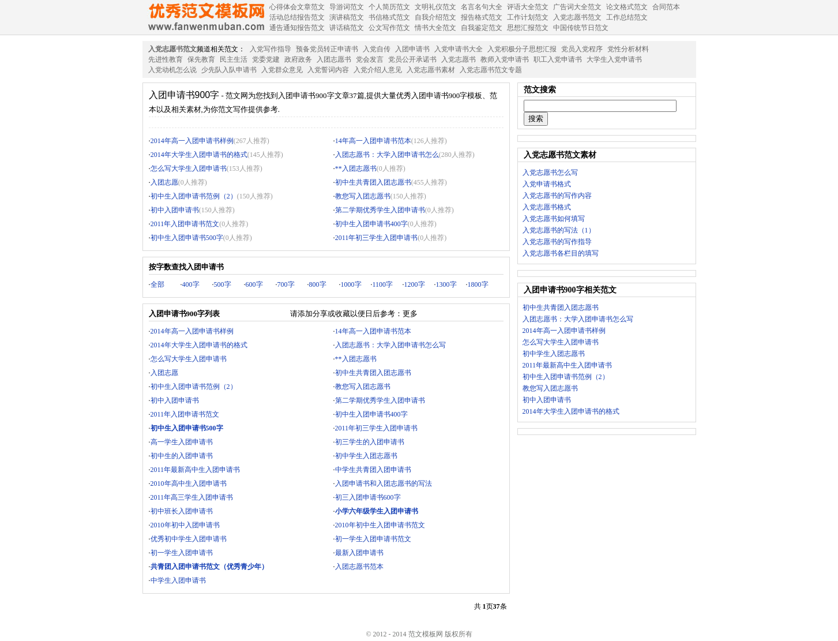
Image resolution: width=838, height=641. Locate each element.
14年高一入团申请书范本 (373, 141)
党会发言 (370, 59)
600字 (254, 284)
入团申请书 (412, 49)
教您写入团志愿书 (362, 196)
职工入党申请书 (557, 59)
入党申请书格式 (547, 184)
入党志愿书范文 (172, 49)
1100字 (383, 284)
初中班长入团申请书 (182, 511)
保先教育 (201, 59)
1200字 (414, 284)
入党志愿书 (458, 59)
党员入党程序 (582, 49)
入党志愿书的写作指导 (557, 242)
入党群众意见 (282, 70)
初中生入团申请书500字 (187, 238)
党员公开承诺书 (412, 59)
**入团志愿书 (356, 168)
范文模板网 (205, 17)
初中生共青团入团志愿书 (373, 182)
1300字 (446, 284)
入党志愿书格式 (547, 207)
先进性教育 (165, 59)
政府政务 (298, 59)
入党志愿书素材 (431, 70)
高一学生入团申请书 (182, 442)
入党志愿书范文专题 (491, 70)
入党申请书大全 (458, 49)
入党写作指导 (270, 49)
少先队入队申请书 (229, 70)
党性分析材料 (628, 49)
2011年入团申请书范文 (185, 224)
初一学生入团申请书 (182, 553)
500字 (222, 284)
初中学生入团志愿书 (366, 456)
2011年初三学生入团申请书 (376, 238)
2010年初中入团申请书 (185, 525)
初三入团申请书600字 (368, 497)
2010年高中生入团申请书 (189, 483)
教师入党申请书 (504, 59)
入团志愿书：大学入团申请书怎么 (387, 155)
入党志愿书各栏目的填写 (561, 253)
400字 (191, 284)
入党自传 (376, 49)
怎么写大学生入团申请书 (189, 168)
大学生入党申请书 (614, 59)
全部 (157, 284)
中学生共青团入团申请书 (373, 470)
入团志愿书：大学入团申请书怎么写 (390, 345)
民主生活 (233, 59)
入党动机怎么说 (172, 70)
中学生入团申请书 (178, 580)
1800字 (478, 284)
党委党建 (266, 59)
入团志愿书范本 (359, 567)
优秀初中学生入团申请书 (189, 539)
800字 (317, 284)
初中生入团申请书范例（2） (194, 196)
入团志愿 (164, 182)
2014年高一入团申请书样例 (192, 141)
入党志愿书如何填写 (554, 219)
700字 (286, 284)
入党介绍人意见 (378, 70)
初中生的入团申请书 (182, 456)
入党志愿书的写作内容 (557, 196)
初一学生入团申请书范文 (373, 539)
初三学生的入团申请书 (369, 442)
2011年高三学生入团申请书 (192, 497)
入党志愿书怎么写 (550, 172)
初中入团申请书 (175, 210)
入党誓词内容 (328, 70)
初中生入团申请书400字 (371, 224)
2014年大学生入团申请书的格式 (199, 155)
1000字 (351, 284)
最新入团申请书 (359, 553)
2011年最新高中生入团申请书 (195, 470)
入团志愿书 (334, 59)
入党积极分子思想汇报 (522, 49)
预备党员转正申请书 (327, 49)
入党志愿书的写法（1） (559, 230)
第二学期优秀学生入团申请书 (380, 210)
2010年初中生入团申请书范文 (380, 525)
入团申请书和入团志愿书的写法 (383, 483)
